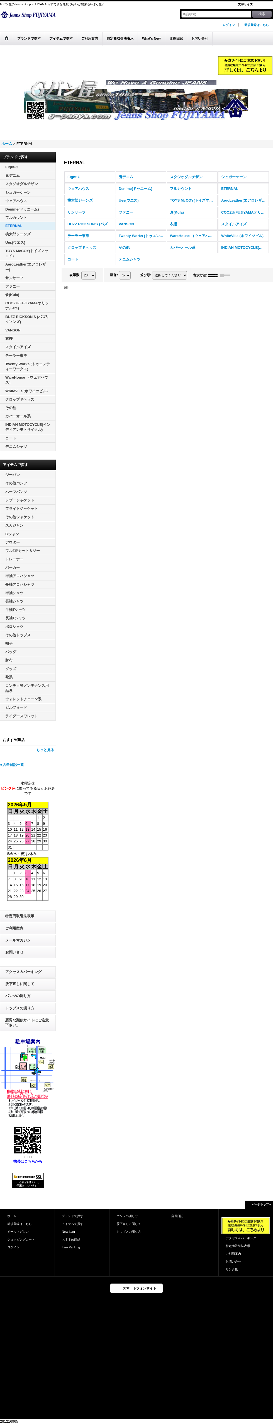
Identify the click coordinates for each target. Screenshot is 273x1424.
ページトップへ (262, 1204)
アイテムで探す (72, 1223)
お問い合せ (14, 952)
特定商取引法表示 (19, 916)
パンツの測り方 (18, 996)
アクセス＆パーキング (23, 972)
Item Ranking (71, 1247)
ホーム (11, 1216)
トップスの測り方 (19, 1008)
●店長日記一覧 (12, 765)
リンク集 (232, 1269)
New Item (68, 1231)
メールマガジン (18, 940)
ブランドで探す (72, 1216)
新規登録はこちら (256, 25)
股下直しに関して (19, 984)
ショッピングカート (21, 1239)
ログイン (229, 25)
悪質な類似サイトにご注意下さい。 (27, 1022)
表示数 (75, 275)
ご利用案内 (14, 928)
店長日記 (177, 1216)
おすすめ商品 (71, 1239)
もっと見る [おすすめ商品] (45, 750)
